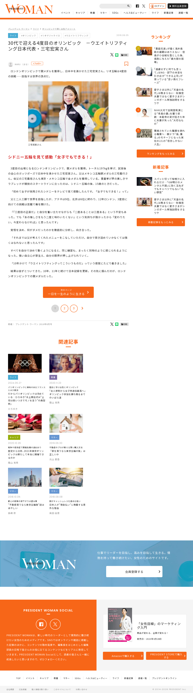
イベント (66, 12)
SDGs (115, 12)
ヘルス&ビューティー (135, 12)
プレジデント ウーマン (19, 28)
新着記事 (169, 12)
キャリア (80, 12)
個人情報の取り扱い (40, 689)
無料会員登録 (178, 6)
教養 (92, 12)
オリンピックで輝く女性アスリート (58, 28)
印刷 (125, 55)
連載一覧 (183, 12)
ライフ (155, 12)
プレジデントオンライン (164, 678)
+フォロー (37, 63)
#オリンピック (28, 35)
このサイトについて (62, 689)
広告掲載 (23, 689)
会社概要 (10, 689)
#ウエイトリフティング (76, 35)
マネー (103, 12)
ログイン (157, 6)
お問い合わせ (81, 689)
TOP (18, 678)
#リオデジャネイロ (50, 35)
